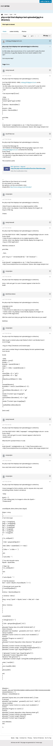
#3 (50, 139)
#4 (50, 199)
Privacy (30, 738)
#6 (50, 276)
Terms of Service (38, 738)
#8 (50, 333)
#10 (50, 460)
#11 (50, 481)
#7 (50, 299)
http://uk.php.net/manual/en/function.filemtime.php (28, 168)
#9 (50, 425)
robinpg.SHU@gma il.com (28, 82)
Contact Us (23, 738)
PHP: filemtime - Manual (18, 166)
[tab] (4, 31)
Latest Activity (14, 31)
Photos (24, 31)
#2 (50, 76)
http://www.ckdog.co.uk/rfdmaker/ (21, 187)
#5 (50, 228)
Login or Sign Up (45, 1)
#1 (50, 46)
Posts (4, 31)
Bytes (12, 738)
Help (17, 738)
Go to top (48, 738)
